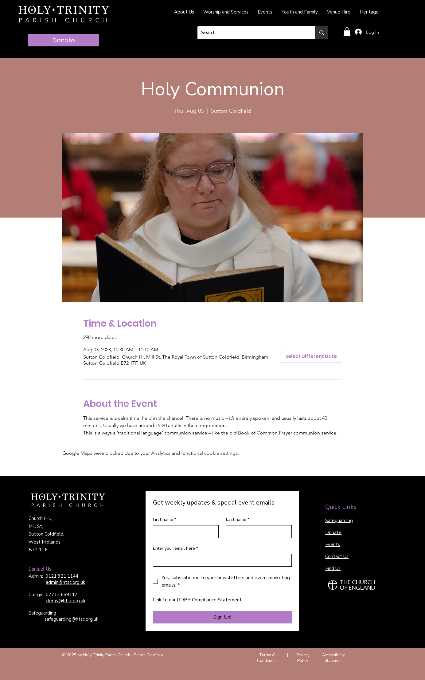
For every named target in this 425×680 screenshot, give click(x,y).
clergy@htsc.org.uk (65, 601)
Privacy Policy (303, 657)
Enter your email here (175, 548)
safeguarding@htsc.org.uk (71, 619)
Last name (237, 520)
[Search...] (252, 32)
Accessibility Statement (333, 657)
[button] (347, 31)
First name (164, 520)
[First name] (184, 531)
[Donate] (63, 40)
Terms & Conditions (267, 657)
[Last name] (257, 531)
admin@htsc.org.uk (65, 582)
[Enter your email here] (220, 560)
